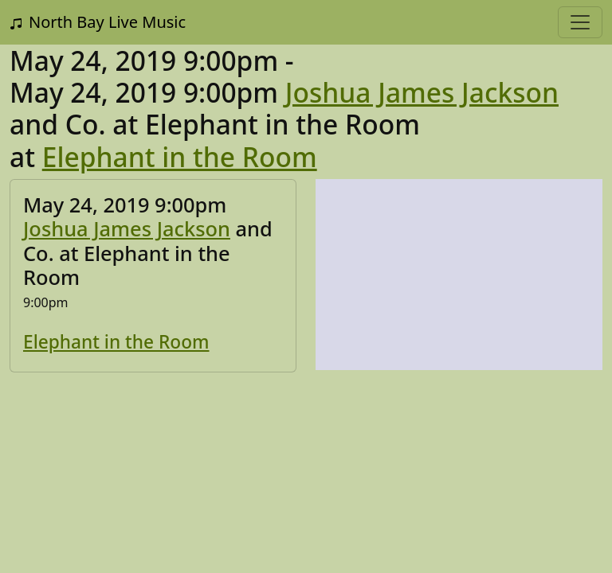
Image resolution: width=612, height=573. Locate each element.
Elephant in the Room (179, 156)
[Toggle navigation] (580, 22)
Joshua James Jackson (422, 92)
